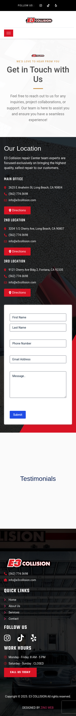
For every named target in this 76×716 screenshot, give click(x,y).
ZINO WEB (47, 708)
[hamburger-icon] (8, 33)
